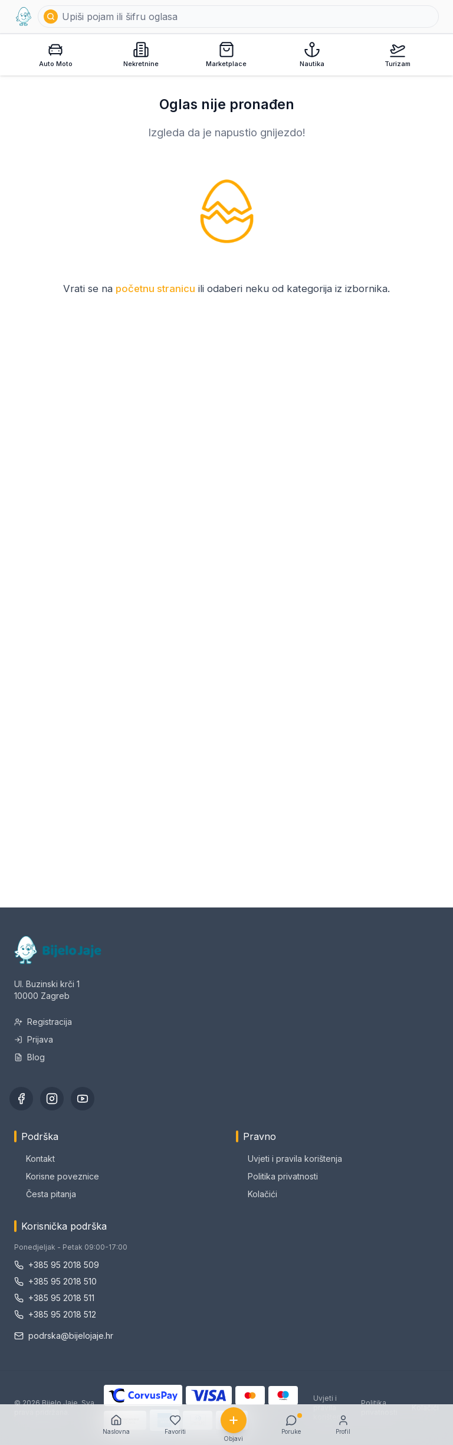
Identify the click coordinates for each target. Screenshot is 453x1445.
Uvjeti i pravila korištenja (289, 1159)
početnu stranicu (155, 288)
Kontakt (34, 1159)
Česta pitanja (45, 1194)
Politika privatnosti (277, 1176)
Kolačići (256, 1194)
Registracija (43, 1022)
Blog (29, 1057)
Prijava (33, 1039)
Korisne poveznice (56, 1176)
